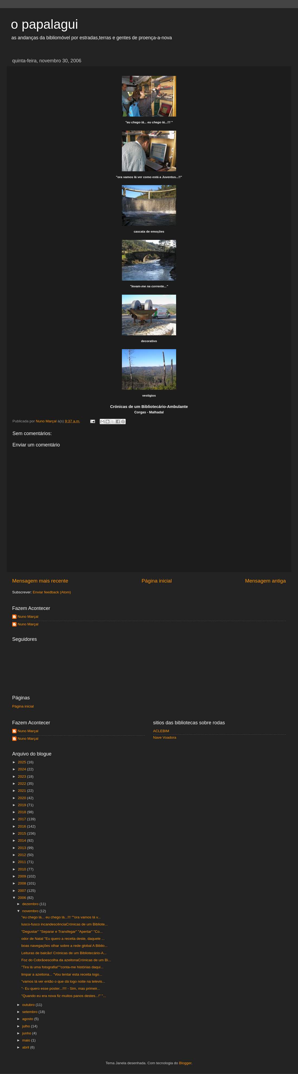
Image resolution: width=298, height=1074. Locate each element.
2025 (22, 762)
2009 (22, 876)
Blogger (185, 1063)
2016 (22, 826)
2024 (22, 769)
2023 (22, 776)
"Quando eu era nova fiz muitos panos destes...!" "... (63, 996)
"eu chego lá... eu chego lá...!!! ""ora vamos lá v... (61, 917)
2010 (22, 869)
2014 (22, 840)
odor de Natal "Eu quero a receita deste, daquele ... (63, 939)
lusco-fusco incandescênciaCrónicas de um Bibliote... (64, 924)
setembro (30, 1012)
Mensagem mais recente (40, 581)
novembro (31, 911)
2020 (22, 798)
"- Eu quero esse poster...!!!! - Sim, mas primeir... (60, 988)
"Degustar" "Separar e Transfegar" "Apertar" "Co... (62, 932)
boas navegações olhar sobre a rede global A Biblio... (64, 946)
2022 (22, 784)
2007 (22, 891)
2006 (22, 898)
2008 (22, 883)
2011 (22, 862)
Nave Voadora (164, 737)
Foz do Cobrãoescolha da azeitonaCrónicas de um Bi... (66, 960)
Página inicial (157, 581)
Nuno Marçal (28, 617)
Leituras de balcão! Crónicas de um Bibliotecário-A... (63, 953)
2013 (22, 848)
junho (27, 1033)
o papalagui (44, 24)
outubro (29, 1005)
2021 (22, 791)
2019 (22, 805)
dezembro (31, 904)
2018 (22, 812)
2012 (22, 855)
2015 (22, 833)
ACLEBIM (161, 731)
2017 (22, 819)
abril (26, 1047)
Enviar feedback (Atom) (52, 592)
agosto (28, 1019)
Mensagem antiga (265, 581)
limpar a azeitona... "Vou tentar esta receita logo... (61, 974)
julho (26, 1026)
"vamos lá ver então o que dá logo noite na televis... (63, 981)
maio (26, 1040)
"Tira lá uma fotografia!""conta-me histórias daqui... (62, 967)
